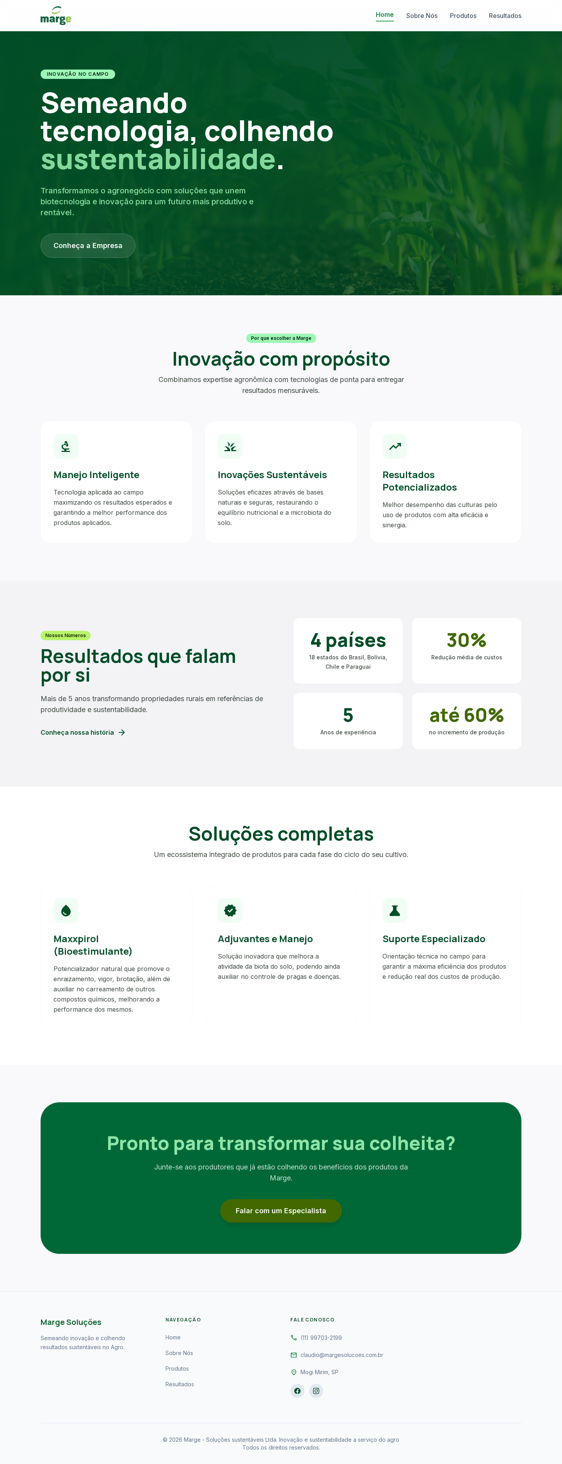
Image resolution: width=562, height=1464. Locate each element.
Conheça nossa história (83, 732)
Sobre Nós (422, 16)
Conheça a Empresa (88, 245)
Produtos (463, 16)
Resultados (505, 16)
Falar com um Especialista (281, 1211)
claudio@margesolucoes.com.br (342, 1355)
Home (385, 14)
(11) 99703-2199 (321, 1337)
